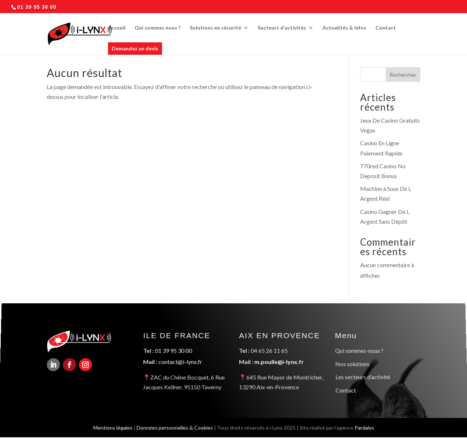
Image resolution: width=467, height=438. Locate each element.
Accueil (117, 28)
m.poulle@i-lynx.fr (279, 362)
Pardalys (366, 427)
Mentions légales (111, 427)
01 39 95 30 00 (173, 351)
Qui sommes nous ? (158, 28)
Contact (385, 28)
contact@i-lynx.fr (180, 362)
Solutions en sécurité (215, 28)
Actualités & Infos (344, 28)
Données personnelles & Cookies (174, 427)
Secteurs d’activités (282, 28)
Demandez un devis (135, 48)
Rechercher (403, 75)
